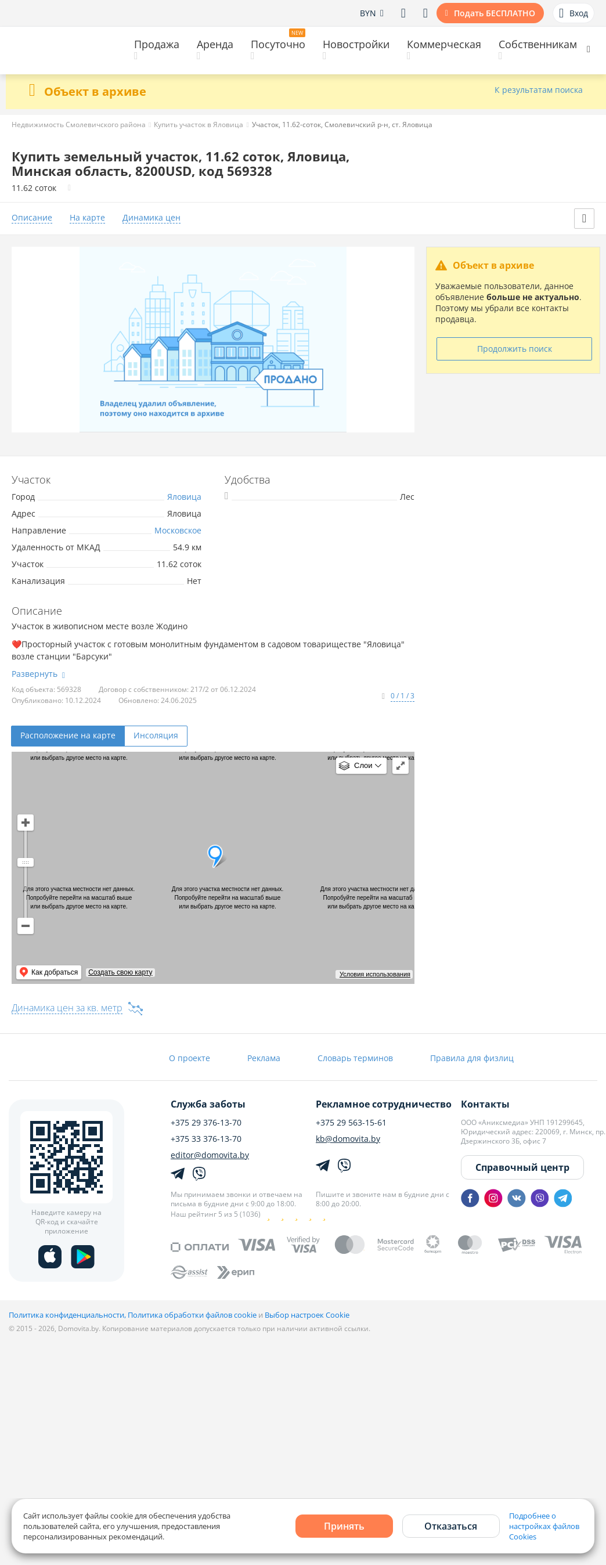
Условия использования (375, 974)
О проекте (189, 1057)
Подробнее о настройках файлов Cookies (544, 1526)
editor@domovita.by (210, 1155)
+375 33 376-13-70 (206, 1139)
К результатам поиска (539, 90)
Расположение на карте (68, 735)
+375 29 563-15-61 (351, 1122)
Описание (32, 218)
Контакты (485, 1104)
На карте (87, 218)
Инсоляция (156, 735)
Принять (344, 1526)
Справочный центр (522, 1167)
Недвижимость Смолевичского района (79, 124)
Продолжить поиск (514, 348)
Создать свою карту (120, 972)
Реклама (263, 1057)
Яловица (184, 496)
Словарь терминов (355, 1057)
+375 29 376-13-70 (206, 1122)
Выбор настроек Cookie (307, 1315)
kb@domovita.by (348, 1139)
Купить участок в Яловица (198, 124)
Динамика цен (151, 218)
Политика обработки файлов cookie (192, 1314)
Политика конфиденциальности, (68, 1314)
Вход (573, 13)
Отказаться (450, 1526)
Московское (177, 530)
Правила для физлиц (472, 1057)
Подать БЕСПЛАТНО (494, 13)
